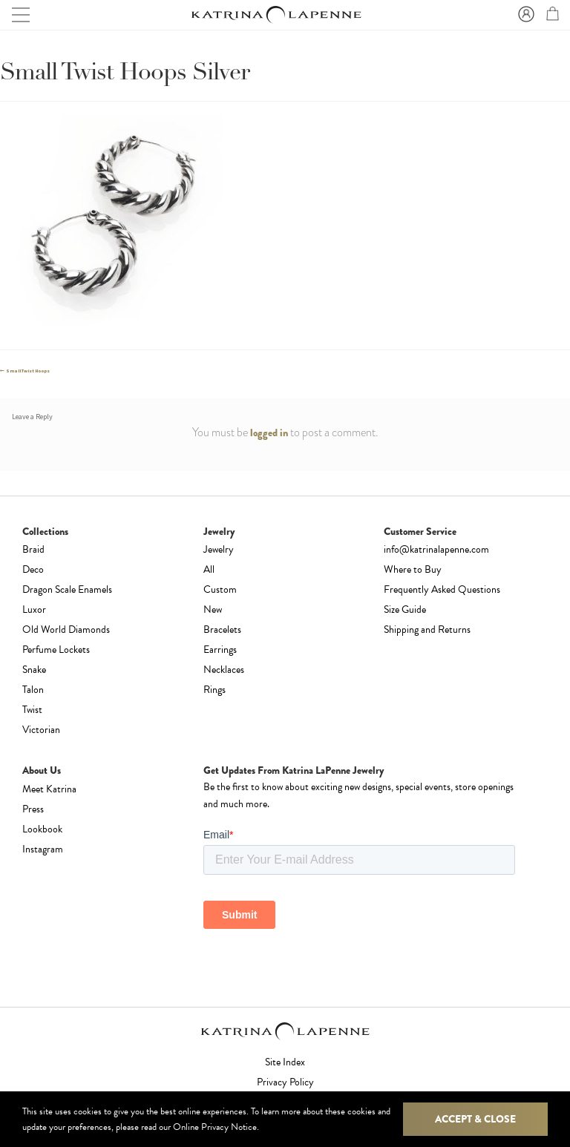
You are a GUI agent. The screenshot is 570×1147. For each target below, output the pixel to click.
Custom (220, 589)
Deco (33, 569)
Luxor (34, 609)
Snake (34, 669)
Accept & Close (475, 1118)
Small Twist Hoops (27, 371)
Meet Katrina (49, 789)
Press (33, 809)
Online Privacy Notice (215, 1127)
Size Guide (405, 609)
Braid (33, 549)
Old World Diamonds (66, 629)
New (212, 609)
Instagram (42, 849)
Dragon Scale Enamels (67, 589)
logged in (269, 432)
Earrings (220, 649)
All (208, 569)
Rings (214, 689)
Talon (33, 689)
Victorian (41, 729)
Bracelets (222, 629)
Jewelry (218, 549)
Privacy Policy (285, 1082)
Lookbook (42, 829)
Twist (32, 709)
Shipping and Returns (427, 629)
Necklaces (223, 669)
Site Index (285, 1062)
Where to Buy (413, 569)
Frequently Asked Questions (442, 589)
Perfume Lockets (56, 649)
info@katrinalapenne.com (436, 549)
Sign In (524, 15)
